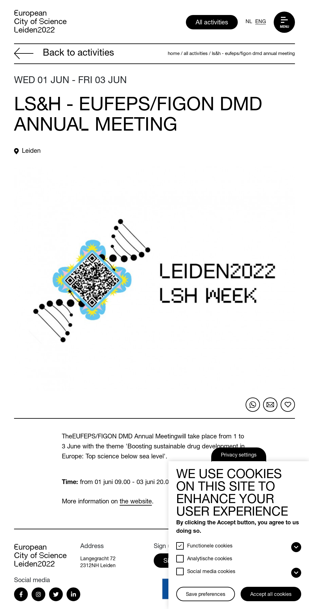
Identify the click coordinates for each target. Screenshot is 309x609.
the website (136, 502)
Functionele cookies (209, 546)
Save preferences (205, 594)
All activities (212, 23)
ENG (260, 22)
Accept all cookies (271, 594)
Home (174, 54)
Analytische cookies (209, 559)
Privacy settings (239, 455)
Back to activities (64, 54)
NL (249, 22)
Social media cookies (211, 572)
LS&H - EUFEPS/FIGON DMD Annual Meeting (253, 54)
